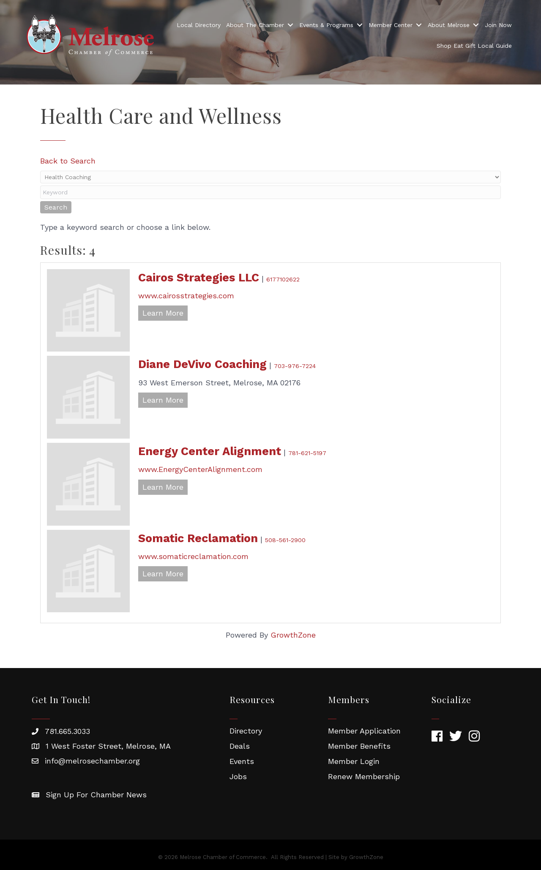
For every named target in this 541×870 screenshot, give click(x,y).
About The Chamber (255, 25)
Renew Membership (364, 776)
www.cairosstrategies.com (186, 295)
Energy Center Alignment (209, 451)
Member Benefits (359, 746)
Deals (240, 746)
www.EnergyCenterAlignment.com (200, 469)
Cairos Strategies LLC (198, 277)
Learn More (162, 312)
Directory (246, 730)
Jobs (238, 776)
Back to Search (68, 160)
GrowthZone (293, 634)
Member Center (391, 25)
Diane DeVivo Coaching (202, 364)
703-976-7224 (295, 366)
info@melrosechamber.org (92, 760)
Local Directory (199, 25)
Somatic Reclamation (198, 538)
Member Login (354, 761)
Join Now (498, 25)
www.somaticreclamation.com (193, 556)
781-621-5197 (307, 453)
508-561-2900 (285, 540)
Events (242, 761)
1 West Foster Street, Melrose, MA (108, 746)
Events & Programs (326, 25)
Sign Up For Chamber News (96, 794)
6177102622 (283, 279)
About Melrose (449, 25)
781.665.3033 (67, 731)
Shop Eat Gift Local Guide (474, 45)
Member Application (364, 730)
